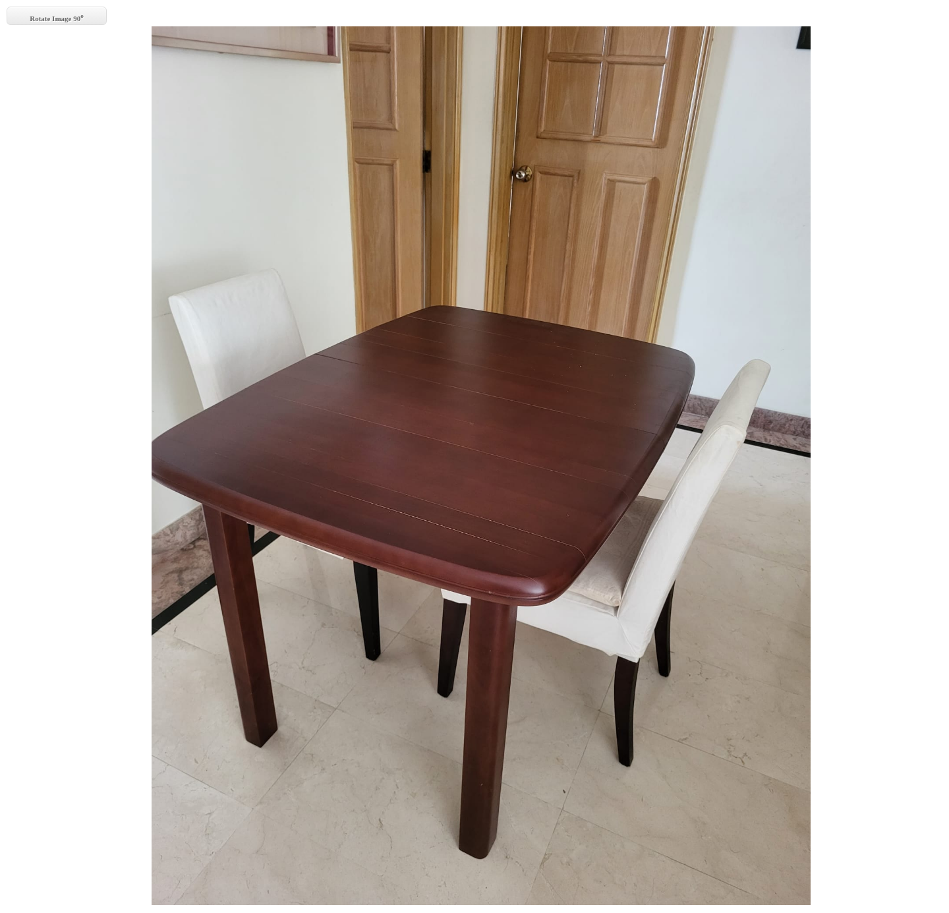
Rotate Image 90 (57, 17)
